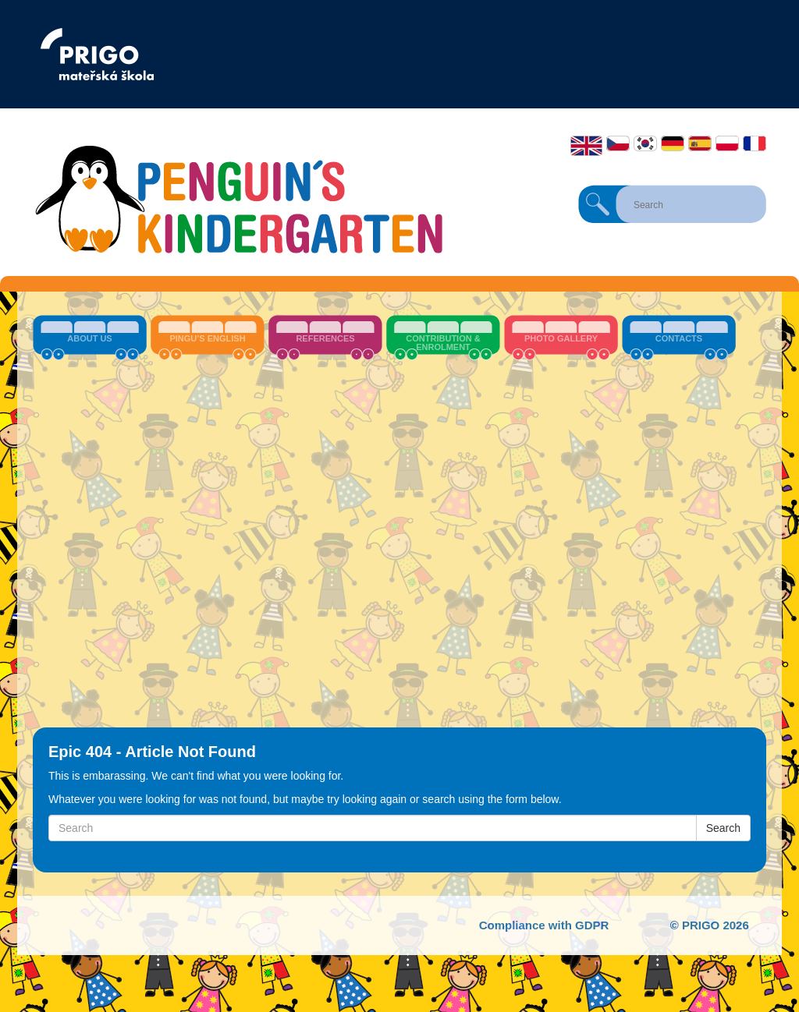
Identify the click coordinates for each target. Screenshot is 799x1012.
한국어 (645, 143)
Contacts (678, 338)
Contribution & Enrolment (443, 343)
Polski (727, 143)
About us (89, 338)
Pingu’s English (207, 338)
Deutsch (672, 143)
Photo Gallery (561, 338)
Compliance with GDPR (544, 925)
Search (597, 204)
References (325, 338)
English (586, 146)
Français (754, 143)
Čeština (618, 143)
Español (700, 143)
